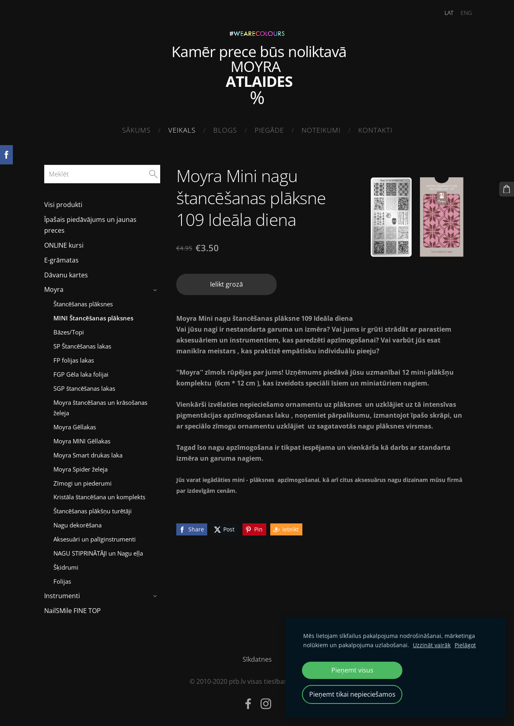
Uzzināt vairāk (432, 645)
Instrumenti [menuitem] (62, 593)
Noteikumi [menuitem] (321, 130)
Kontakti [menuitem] (375, 130)
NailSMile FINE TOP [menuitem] (72, 608)
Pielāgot (465, 645)
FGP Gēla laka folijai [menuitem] (80, 372)
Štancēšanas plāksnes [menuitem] (83, 301)
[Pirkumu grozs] (507, 188)
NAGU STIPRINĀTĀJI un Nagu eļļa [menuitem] (98, 551)
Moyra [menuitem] (53, 287)
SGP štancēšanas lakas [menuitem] (84, 386)
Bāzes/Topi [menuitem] (68, 330)
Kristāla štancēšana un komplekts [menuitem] (99, 495)
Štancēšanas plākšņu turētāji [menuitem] (92, 509)
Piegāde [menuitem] (269, 130)
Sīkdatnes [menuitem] (257, 656)
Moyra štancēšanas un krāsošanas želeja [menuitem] (100, 405)
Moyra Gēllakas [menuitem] (74, 424)
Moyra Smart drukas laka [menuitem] (87, 453)
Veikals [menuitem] (182, 130)
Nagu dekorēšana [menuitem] (77, 523)
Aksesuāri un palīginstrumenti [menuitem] (94, 537)
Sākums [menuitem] (136, 130)
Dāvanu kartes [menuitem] (66, 272)
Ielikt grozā (226, 282)
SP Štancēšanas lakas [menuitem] (82, 344)
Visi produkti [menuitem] (63, 202)
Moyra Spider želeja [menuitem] (80, 467)
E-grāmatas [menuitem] (61, 257)
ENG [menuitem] (461, 12)
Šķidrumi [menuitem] (65, 565)
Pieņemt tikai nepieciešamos (352, 694)
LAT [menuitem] (444, 12)
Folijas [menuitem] (62, 579)
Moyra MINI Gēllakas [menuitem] (81, 439)
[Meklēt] (102, 171)
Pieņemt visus (352, 670)
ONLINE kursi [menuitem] (64, 242)
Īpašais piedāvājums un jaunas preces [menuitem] (90, 222)
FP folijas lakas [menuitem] (73, 358)
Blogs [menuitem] (225, 130)
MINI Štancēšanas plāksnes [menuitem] (93, 316)
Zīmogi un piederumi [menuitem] (82, 481)
